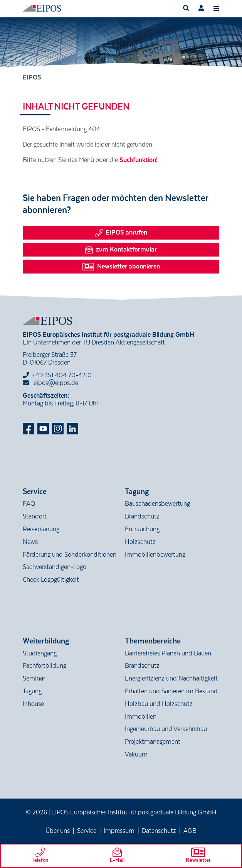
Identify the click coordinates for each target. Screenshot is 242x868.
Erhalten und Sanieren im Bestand (171, 691)
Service (86, 831)
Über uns (57, 831)
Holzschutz (140, 542)
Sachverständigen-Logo (54, 567)
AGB (190, 831)
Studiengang (40, 653)
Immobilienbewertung (155, 555)
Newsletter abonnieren (121, 266)
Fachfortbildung (44, 666)
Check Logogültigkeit (51, 580)
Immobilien (140, 717)
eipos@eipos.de (50, 383)
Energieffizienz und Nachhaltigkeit (171, 678)
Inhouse (33, 704)
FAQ (29, 504)
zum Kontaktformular (121, 249)
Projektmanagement (152, 742)
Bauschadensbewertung (157, 504)
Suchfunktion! (138, 160)
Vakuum (136, 754)
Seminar (34, 678)
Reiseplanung (41, 529)
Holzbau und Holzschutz (159, 704)
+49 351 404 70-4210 (62, 375)
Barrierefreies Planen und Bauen (168, 653)
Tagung (32, 691)
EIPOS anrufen (121, 232)
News (30, 542)
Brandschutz (142, 516)
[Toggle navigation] (216, 8)
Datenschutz (159, 831)
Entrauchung (142, 529)
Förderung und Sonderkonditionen (69, 555)
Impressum (119, 831)
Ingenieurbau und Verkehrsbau (166, 729)
